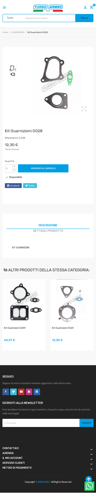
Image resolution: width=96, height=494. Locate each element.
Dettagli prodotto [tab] (48, 231)
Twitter (13, 392)
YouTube (21, 392)
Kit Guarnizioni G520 (63, 328)
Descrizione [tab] (48, 225)
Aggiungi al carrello (43, 168)
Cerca (84, 18)
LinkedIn (37, 392)
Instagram (29, 392)
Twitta (32, 185)
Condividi (14, 185)
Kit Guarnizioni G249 (15, 328)
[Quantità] (9, 168)
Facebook (5, 392)
